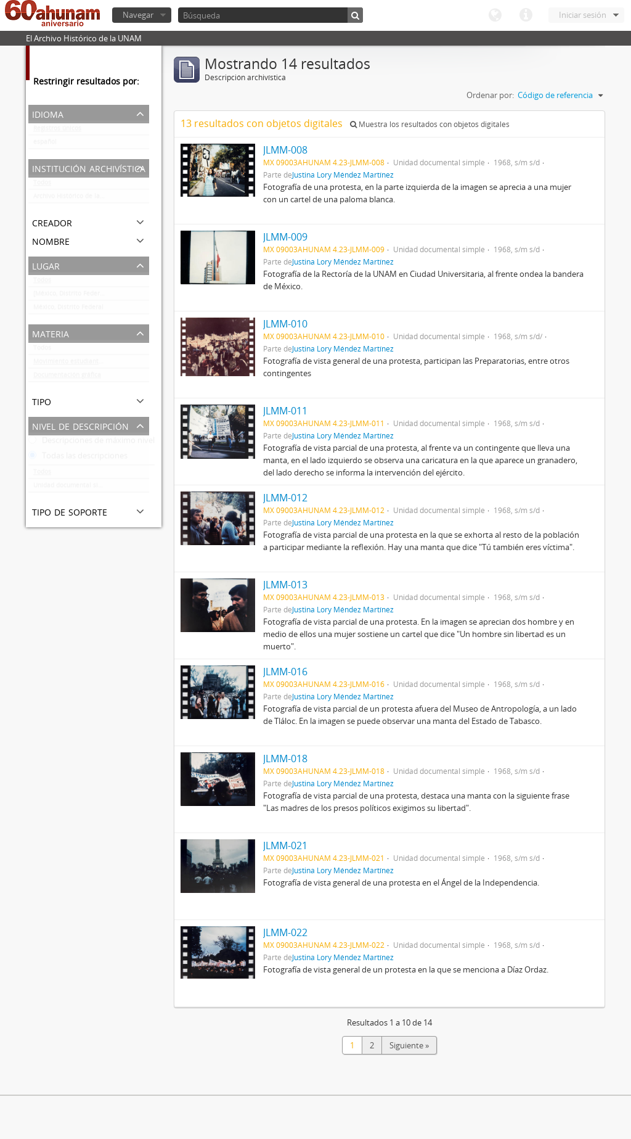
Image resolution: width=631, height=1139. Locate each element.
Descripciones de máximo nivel (91, 442)
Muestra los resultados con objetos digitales (430, 124)
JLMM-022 (285, 932)
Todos (42, 185)
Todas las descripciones (78, 458)
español (45, 144)
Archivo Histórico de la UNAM (76, 198)
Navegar (138, 14)
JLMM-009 (285, 237)
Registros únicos (57, 130)
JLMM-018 (285, 758)
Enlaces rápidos (525, 15)
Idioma (494, 15)
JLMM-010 (285, 324)
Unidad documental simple (73, 487)
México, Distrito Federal (68, 309)
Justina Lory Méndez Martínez (343, 174)
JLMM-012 (285, 497)
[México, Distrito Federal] (70, 296)
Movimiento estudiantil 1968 (76, 364)
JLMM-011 (285, 410)
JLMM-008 (285, 150)
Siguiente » (409, 1045)
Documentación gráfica (67, 377)
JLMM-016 (285, 671)
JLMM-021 (285, 845)
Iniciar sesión (582, 14)
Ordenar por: (490, 95)
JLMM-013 (285, 584)
